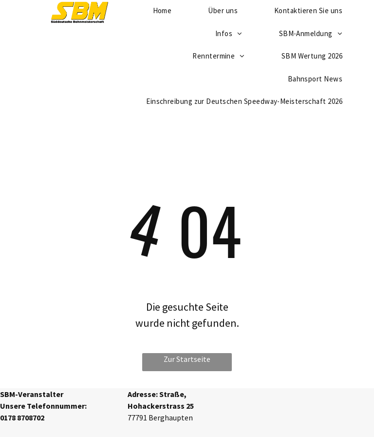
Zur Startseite (187, 359)
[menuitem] (232, 33)
